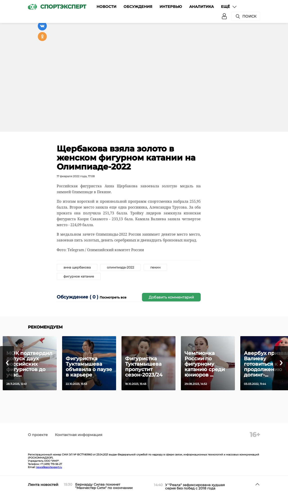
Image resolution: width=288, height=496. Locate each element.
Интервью (171, 7)
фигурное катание (78, 276)
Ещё (229, 6)
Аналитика (201, 7)
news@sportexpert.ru (49, 467)
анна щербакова (77, 267)
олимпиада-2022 (120, 267)
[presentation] (7, 363)
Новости (106, 7)
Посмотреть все (113, 297)
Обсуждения (138, 7)
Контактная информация (78, 435)
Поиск (245, 16)
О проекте (38, 435)
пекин (155, 267)
